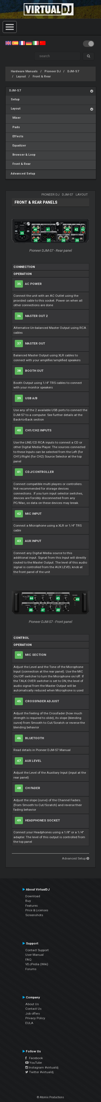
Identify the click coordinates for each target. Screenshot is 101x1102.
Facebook (34, 1058)
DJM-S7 (73, 71)
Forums (30, 969)
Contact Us (33, 1009)
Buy (28, 901)
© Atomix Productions (50, 1097)
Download (32, 896)
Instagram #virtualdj (41, 1067)
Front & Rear (42, 76)
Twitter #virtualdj (39, 1072)
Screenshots (34, 915)
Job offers (32, 1013)
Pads (14, 127)
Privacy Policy (35, 1018)
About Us (32, 1004)
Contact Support (37, 950)
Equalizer (17, 145)
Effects (16, 136)
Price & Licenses (36, 910)
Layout (21, 76)
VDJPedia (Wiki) (36, 964)
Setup (14, 99)
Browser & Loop (22, 154)
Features (31, 905)
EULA (29, 1023)
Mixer (14, 118)
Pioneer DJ (52, 71)
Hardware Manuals (24, 71)
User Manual (34, 955)
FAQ (28, 959)
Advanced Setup (22, 173)
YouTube (33, 1063)
